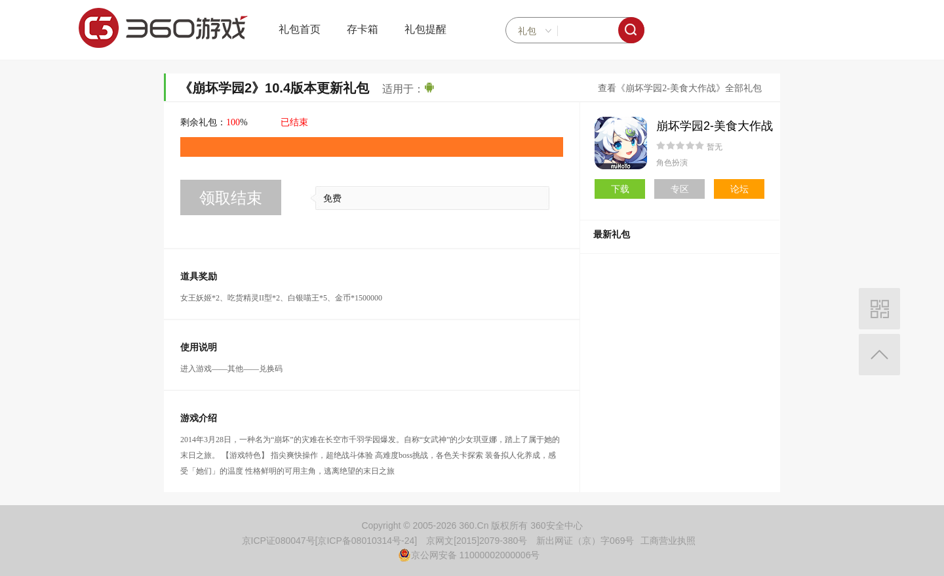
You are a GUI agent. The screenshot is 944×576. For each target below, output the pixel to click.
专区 (680, 189)
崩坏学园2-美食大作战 (714, 126)
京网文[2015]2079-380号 (476, 540)
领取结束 (230, 198)
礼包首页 (300, 29)
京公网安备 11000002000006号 (469, 555)
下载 (620, 189)
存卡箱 (362, 29)
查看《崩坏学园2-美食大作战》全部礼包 (680, 88)
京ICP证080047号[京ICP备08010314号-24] (330, 540)
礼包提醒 (425, 29)
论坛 (739, 189)
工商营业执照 (668, 540)
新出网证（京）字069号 (585, 540)
